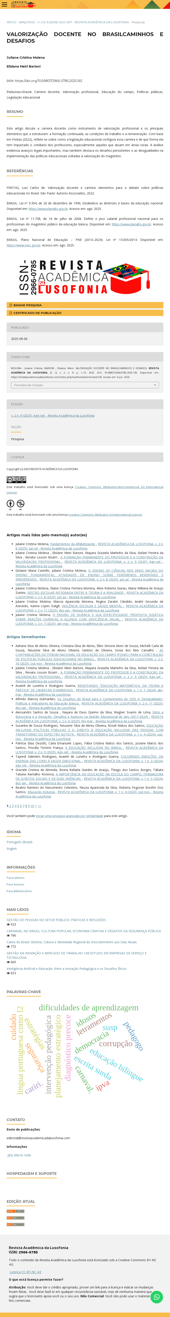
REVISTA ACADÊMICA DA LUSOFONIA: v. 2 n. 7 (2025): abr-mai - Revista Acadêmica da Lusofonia (89, 621)
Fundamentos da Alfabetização (73, 544)
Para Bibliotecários (19, 891)
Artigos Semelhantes (26, 637)
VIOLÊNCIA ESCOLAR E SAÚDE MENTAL (93, 606)
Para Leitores (16, 878)
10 (32, 806)
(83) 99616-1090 (19, 1155)
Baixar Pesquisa (27, 305)
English (12, 848)
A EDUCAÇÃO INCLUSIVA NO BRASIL (94, 748)
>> (39, 806)
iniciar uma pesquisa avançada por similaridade (69, 816)
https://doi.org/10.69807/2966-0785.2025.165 (48, 81)
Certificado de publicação (37, 313)
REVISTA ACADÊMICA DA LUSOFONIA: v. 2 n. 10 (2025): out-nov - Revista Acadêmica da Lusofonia (89, 661)
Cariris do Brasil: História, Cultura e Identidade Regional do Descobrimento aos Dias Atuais (72, 942)
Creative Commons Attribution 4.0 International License (105, 515)
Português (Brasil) (19, 842)
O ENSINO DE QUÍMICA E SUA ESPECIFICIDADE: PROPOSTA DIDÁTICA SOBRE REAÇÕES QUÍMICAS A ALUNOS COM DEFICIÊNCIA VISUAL (89, 617)
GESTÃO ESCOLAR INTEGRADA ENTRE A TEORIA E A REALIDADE (76, 593)
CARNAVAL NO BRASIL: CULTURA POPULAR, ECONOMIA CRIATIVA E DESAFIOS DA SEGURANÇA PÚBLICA (84, 931)
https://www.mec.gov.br (24, 245)
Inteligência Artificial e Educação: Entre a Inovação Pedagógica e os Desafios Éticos (67, 968)
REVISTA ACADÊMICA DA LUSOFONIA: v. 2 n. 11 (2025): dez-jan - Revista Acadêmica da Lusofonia (89, 608)
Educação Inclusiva (41, 792)
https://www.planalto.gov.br (48, 209)
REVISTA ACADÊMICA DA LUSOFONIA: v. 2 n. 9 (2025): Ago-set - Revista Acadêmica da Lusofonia (89, 750)
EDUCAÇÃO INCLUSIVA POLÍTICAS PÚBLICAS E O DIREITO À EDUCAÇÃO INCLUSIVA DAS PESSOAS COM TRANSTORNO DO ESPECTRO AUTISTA (89, 729)
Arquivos (27, 22)
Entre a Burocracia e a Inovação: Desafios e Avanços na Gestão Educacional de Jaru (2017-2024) (89, 714)
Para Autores (15, 884)
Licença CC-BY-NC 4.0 (25, 1272)
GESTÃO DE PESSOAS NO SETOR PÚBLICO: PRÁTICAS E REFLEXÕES (56, 920)
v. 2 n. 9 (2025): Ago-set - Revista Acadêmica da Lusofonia (83, 22)
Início (11, 22)
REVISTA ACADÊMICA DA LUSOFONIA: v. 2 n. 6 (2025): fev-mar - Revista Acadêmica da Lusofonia (89, 719)
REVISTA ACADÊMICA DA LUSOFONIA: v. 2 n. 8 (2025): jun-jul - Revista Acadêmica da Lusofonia (89, 595)
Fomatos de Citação (28, 385)
